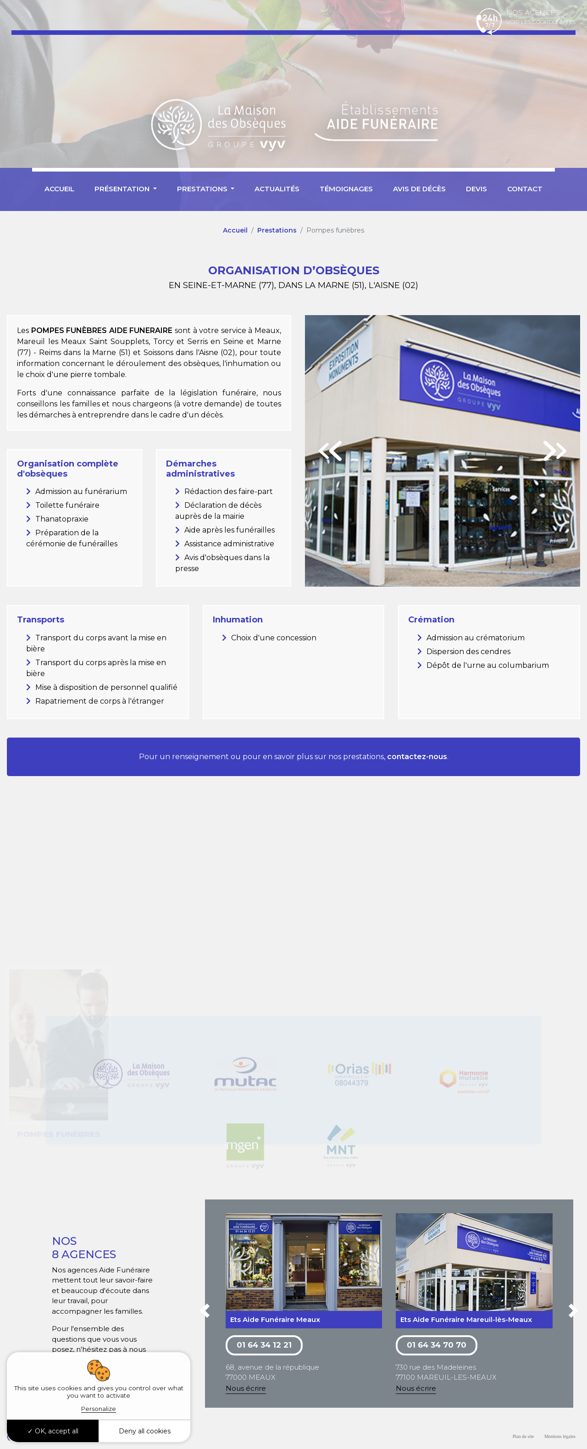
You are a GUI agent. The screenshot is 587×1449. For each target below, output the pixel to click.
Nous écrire (246, 1388)
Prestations (277, 230)
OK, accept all (53, 1431)
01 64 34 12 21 (264, 1344)
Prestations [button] (203, 188)
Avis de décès (419, 188)
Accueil (59, 188)
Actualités (277, 188)
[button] (205, 1312)
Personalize (98, 1408)
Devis (476, 188)
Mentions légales (560, 1436)
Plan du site (523, 1436)
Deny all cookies (145, 1431)
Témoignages (346, 188)
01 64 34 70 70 (436, 1344)
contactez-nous (417, 756)
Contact (525, 188)
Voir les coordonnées (541, 21)
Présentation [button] (122, 188)
